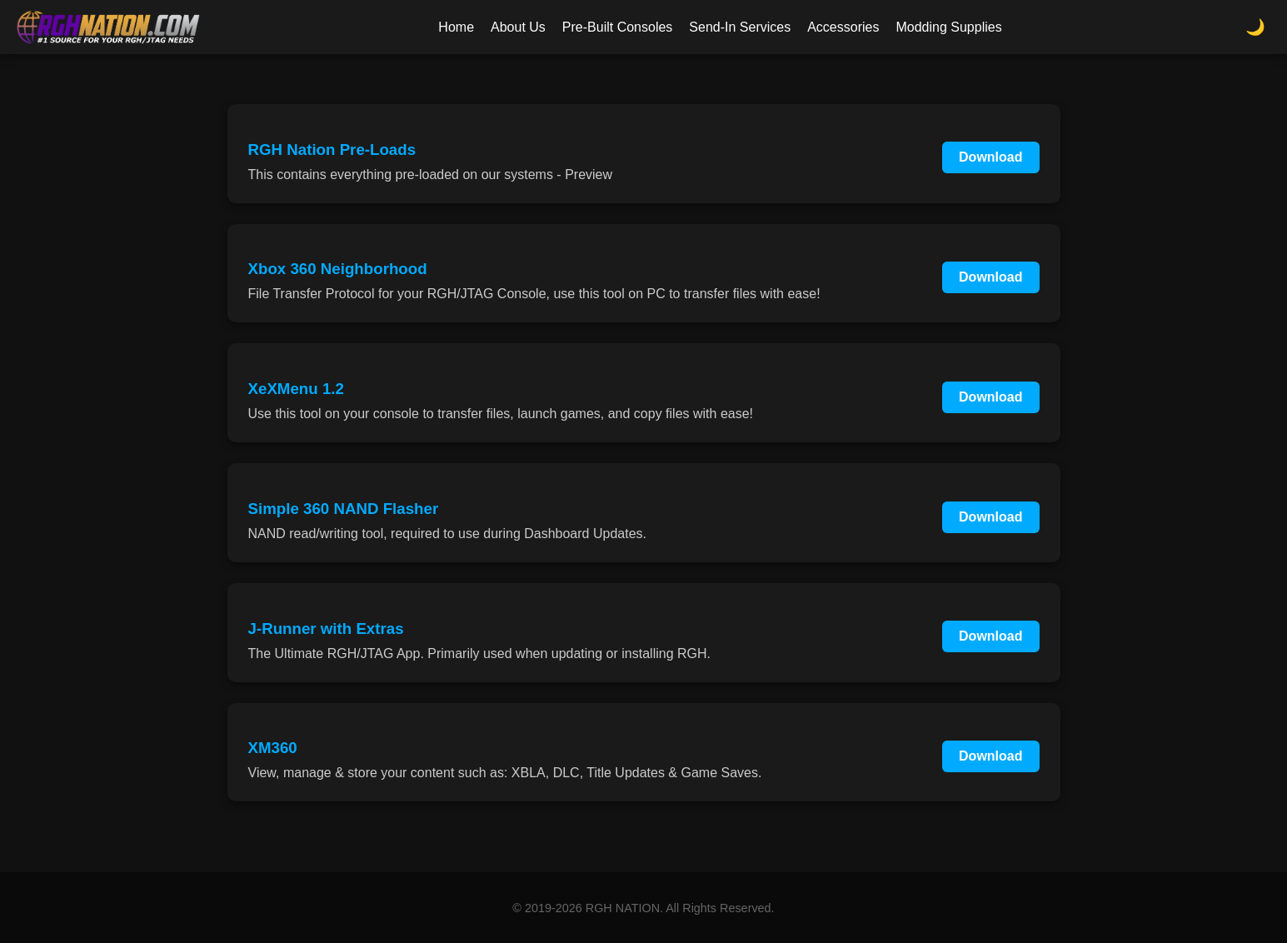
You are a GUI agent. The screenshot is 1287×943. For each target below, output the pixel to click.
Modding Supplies (948, 27)
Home (456, 27)
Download (990, 157)
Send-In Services (740, 27)
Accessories (843, 27)
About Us (518, 27)
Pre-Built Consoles (617, 27)
